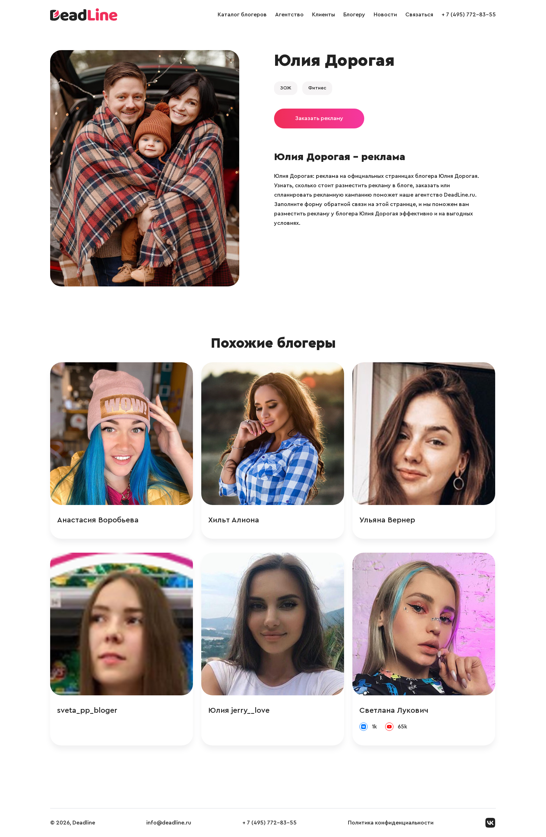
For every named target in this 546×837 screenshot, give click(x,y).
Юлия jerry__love (239, 710)
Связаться (419, 14)
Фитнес (317, 88)
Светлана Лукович (393, 710)
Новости (385, 14)
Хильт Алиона (233, 520)
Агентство (289, 14)
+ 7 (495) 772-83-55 (469, 14)
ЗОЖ (285, 88)
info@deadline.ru (168, 823)
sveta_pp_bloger (87, 710)
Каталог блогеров (242, 14)
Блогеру (354, 14)
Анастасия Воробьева (98, 520)
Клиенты (323, 14)
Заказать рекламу (319, 118)
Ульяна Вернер (387, 520)
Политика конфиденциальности (391, 823)
